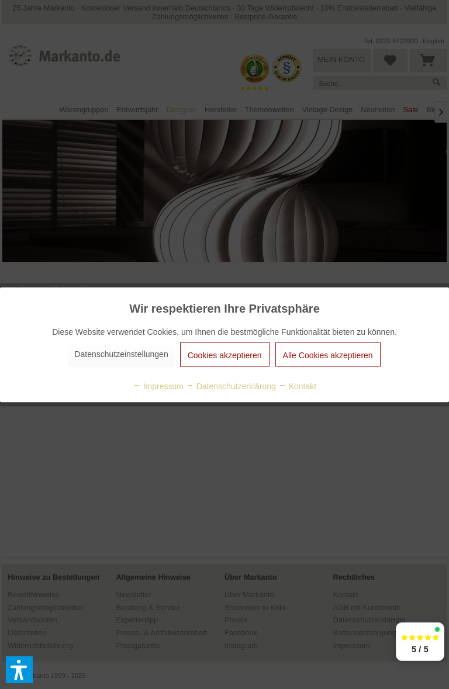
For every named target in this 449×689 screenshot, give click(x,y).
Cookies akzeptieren (225, 354)
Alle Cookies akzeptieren (328, 354)
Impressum (158, 385)
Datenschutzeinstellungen (121, 353)
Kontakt (297, 385)
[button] (19, 669)
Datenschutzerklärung (231, 385)
